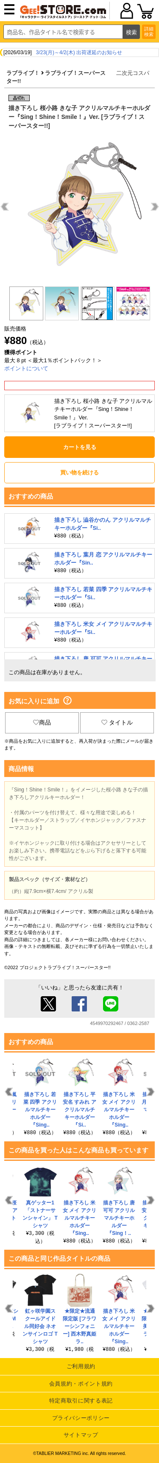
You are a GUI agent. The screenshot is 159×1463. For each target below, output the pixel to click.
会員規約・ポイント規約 (81, 1383)
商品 (42, 722)
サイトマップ (81, 1435)
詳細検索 (148, 31)
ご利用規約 (81, 1366)
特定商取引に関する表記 (81, 1400)
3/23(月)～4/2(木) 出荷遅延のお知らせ (79, 52)
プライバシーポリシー (81, 1418)
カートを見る (79, 447)
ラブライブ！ (22, 73)
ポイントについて (26, 368)
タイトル (117, 722)
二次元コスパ (132, 73)
